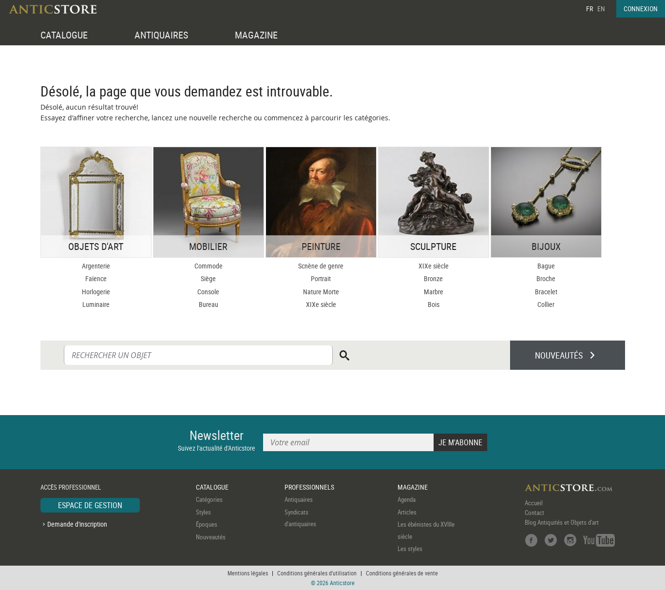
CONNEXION (641, 8)
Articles (407, 512)
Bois (433, 304)
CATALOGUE (64, 34)
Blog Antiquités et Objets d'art (562, 522)
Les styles (410, 548)
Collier (545, 304)
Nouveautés (211, 537)
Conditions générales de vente (402, 573)
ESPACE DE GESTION (90, 505)
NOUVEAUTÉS (559, 355)
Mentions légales (248, 573)
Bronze (433, 278)
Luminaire (96, 304)
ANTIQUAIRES (161, 34)
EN (601, 8)
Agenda (407, 499)
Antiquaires (299, 499)
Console (208, 291)
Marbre (433, 291)
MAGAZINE (256, 34)
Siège (208, 278)
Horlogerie (96, 291)
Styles (203, 512)
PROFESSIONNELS (309, 487)
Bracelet (546, 291)
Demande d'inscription (77, 524)
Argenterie (96, 265)
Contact (534, 512)
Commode (208, 265)
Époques (206, 524)
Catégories (209, 499)
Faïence (96, 278)
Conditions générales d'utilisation (317, 573)
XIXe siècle (321, 304)
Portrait (321, 278)
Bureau (208, 304)
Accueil (534, 502)
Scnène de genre (320, 265)
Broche (545, 278)
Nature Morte (321, 291)
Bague (546, 265)
